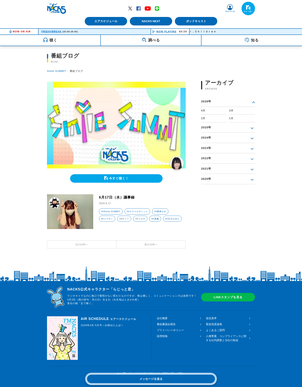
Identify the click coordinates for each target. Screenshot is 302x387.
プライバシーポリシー (170, 330)
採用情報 (162, 336)
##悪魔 (155, 219)
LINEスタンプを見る (228, 297)
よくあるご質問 (215, 330)
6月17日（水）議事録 (117, 197)
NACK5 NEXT (151, 21)
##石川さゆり (172, 219)
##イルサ (140, 219)
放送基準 (211, 318)
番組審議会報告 (166, 324)
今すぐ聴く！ (119, 178)
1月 (231, 118)
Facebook (138, 8)
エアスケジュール (105, 21)
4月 (203, 110)
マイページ (230, 11)
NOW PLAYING (166, 31)
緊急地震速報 (214, 324)
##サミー (124, 219)
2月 (203, 118)
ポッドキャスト (196, 21)
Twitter (130, 8)
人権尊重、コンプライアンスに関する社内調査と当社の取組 (226, 338)
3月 (231, 110)
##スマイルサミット (137, 211)
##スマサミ (107, 219)
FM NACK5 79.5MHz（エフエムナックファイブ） (56, 8)
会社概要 (162, 318)
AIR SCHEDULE (108, 319)
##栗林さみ (160, 211)
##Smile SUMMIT (110, 211)
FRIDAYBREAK (51, 31)
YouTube (147, 8)
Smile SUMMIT (56, 71)
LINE (157, 8)
